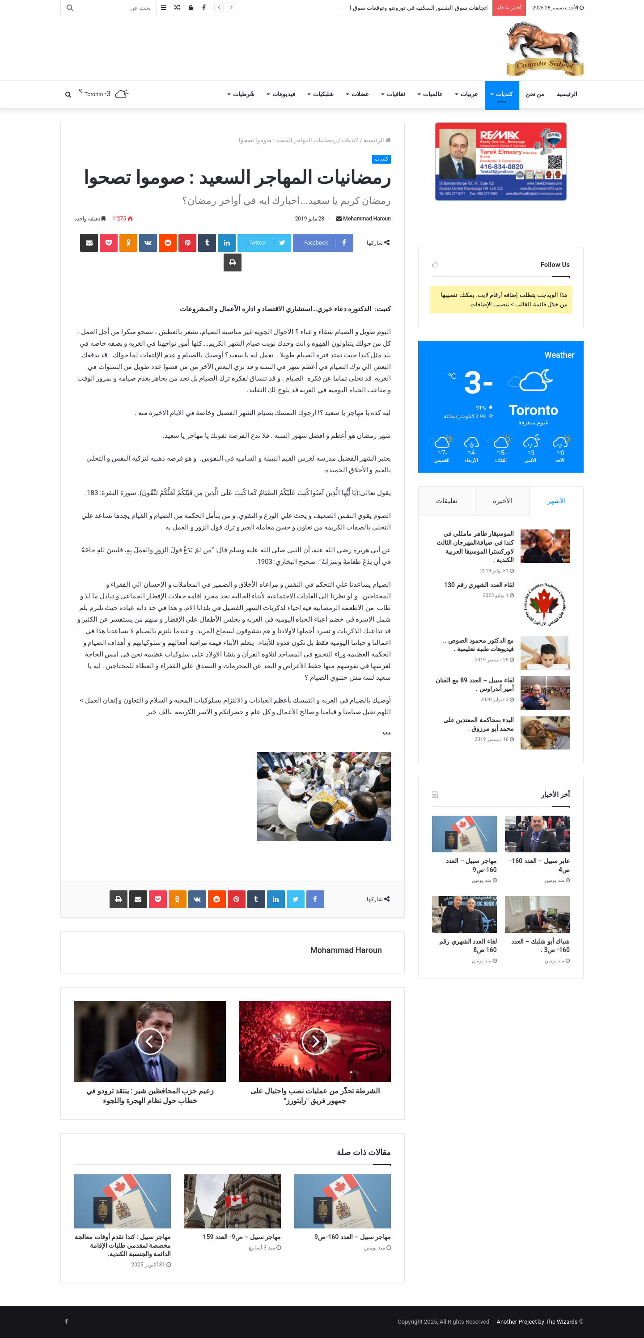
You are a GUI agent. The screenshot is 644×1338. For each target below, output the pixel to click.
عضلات (360, 94)
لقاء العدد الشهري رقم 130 (479, 585)
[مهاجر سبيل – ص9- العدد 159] (232, 1201)
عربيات (469, 94)
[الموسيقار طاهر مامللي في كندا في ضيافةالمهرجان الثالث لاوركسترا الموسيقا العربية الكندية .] (545, 546)
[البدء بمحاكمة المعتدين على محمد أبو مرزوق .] (545, 732)
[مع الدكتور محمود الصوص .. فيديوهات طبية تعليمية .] (545, 653)
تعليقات (447, 501)
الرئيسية (567, 94)
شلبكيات (323, 94)
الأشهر (556, 501)
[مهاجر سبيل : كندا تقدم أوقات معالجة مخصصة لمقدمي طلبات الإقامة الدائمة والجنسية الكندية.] (122, 1201)
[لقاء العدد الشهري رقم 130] (545, 605)
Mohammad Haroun (367, 219)
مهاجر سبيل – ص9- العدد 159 (242, 1237)
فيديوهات (283, 94)
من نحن (534, 94)
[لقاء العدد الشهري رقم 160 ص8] (464, 914)
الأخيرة (502, 501)
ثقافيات (396, 94)
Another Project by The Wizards (536, 1321)
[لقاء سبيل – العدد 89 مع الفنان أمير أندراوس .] (545, 693)
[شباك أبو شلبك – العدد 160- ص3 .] (537, 914)
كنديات (504, 94)
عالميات (433, 94)
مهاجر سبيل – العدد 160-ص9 (352, 1237)
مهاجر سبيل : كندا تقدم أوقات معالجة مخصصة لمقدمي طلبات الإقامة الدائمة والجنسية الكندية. (123, 1245)
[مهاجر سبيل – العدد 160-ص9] (342, 1201)
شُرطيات (243, 94)
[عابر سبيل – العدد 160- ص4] (537, 834)
